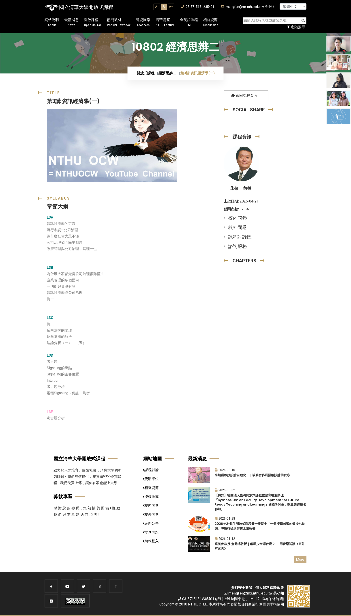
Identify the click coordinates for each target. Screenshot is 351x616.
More (300, 559)
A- (156, 7)
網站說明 (52, 22)
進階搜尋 (296, 27)
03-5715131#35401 (197, 7)
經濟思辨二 (167, 73)
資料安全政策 (242, 588)
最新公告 (151, 523)
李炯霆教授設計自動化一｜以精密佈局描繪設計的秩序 (252, 475)
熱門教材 (119, 22)
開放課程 (93, 22)
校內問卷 (237, 218)
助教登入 (151, 541)
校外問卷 (237, 227)
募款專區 (63, 496)
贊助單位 (151, 479)
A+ (171, 7)
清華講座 (165, 22)
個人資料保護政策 (269, 588)
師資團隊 (143, 22)
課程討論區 (240, 237)
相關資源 (210, 22)
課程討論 (151, 470)
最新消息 (71, 22)
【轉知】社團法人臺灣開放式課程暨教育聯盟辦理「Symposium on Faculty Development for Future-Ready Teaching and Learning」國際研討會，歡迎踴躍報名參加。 (260, 502)
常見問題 (151, 532)
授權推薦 (151, 497)
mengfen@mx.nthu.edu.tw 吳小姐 (247, 7)
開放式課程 (145, 73)
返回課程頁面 (244, 95)
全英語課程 (189, 22)
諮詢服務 (237, 246)
